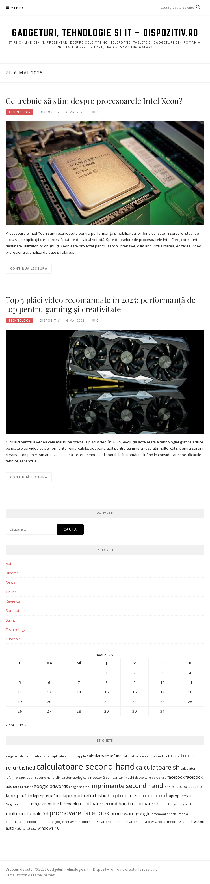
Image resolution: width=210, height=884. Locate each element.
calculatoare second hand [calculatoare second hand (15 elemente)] (85, 766)
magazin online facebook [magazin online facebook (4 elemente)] (54, 803)
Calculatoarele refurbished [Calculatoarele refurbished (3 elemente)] (142, 756)
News (10, 582)
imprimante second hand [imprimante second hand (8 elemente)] (126, 785)
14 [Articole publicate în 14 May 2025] (79, 692)
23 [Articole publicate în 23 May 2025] (134, 701)
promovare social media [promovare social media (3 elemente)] (169, 814)
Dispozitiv (50, 112)
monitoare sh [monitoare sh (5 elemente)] (144, 803)
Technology (19, 112)
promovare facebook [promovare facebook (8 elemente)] (79, 813)
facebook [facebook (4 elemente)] (176, 777)
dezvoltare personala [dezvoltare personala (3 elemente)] (150, 778)
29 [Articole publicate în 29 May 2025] (106, 711)
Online (11, 591)
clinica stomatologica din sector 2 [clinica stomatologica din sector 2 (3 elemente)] (80, 778)
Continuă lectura (28, 268)
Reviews (13, 601)
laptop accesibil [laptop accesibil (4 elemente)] (189, 786)
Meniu (17, 7)
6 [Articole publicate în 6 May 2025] (49, 682)
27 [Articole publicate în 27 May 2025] (49, 711)
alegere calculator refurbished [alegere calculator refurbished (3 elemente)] (28, 756)
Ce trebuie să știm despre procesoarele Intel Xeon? (94, 100)
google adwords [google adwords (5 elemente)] (51, 786)
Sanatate (13, 610)
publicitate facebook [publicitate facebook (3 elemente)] (21, 822)
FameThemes (44, 875)
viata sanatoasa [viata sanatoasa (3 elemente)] (26, 828)
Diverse (12, 572)
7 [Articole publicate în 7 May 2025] (79, 682)
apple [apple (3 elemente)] (81, 756)
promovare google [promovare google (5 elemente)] (130, 813)
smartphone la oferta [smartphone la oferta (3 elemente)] (141, 822)
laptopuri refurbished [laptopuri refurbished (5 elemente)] (85, 796)
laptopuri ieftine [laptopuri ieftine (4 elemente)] (47, 795)
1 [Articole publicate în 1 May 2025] (106, 672)
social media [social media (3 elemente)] (167, 822)
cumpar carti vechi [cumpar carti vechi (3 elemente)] (120, 778)
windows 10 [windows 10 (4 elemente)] (48, 828)
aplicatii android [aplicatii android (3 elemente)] (64, 756)
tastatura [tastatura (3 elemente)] (183, 822)
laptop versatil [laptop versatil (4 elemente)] (181, 795)
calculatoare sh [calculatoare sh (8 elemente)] (158, 767)
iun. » (22, 724)
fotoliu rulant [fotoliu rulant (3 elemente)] (23, 787)
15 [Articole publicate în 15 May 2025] (106, 692)
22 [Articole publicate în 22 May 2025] (106, 701)
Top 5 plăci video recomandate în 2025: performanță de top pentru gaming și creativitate (100, 304)
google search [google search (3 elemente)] (79, 787)
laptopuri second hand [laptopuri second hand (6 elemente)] (138, 795)
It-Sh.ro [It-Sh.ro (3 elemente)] (169, 787)
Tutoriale (13, 638)
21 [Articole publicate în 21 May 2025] (79, 701)
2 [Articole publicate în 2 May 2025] (134, 672)
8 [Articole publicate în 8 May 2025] (106, 682)
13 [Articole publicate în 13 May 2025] (49, 692)
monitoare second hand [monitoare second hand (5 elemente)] (103, 803)
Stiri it (10, 620)
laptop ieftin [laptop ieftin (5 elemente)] (19, 796)
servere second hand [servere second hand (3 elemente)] (80, 822)
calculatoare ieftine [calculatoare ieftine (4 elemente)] (104, 756)
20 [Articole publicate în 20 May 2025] (49, 701)
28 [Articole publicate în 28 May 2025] (79, 711)
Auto (10, 563)
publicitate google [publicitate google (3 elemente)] (51, 822)
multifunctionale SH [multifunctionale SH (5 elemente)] (27, 813)
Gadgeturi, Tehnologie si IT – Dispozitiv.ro (105, 32)
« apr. (10, 724)
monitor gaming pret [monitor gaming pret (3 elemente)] (175, 804)
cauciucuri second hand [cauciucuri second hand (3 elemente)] (37, 778)
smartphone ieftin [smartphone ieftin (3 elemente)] (110, 822)
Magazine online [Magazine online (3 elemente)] (18, 804)
